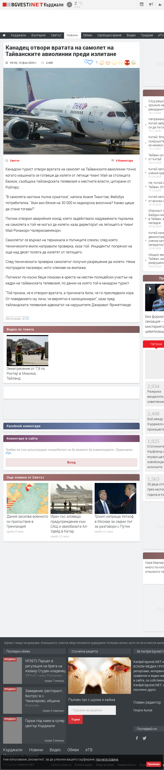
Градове (147, 35)
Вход (71, 462)
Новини (72, 35)
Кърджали (12, 749)
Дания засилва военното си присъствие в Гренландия (27, 521)
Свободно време (109, 35)
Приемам (154, 764)
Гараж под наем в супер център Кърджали (44, 723)
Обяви (73, 749)
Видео (55, 749)
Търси (75, 719)
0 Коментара (124, 160)
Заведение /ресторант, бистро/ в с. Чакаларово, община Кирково (44, 698)
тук (8, 453)
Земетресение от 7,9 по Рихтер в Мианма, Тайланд (26, 373)
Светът (15, 160)
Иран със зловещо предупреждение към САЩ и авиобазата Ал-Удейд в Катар (69, 523)
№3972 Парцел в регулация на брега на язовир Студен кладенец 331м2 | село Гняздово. (45, 668)
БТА (25, 318)
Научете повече (107, 759)
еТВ (89, 749)
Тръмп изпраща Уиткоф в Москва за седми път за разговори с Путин (114, 521)
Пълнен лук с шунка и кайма (91, 699)
